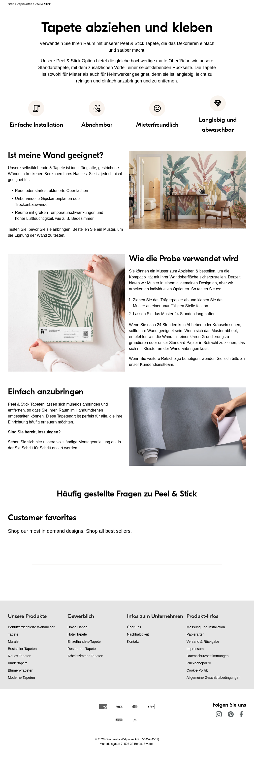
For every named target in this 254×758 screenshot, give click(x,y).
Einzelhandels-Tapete (84, 642)
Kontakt (133, 642)
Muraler (14, 642)
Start (11, 4)
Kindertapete (18, 663)
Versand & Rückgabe (203, 642)
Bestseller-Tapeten (22, 649)
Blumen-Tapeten (20, 670)
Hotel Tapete (77, 634)
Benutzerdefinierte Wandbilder (31, 627)
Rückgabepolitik (199, 663)
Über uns (134, 627)
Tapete (13, 634)
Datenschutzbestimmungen (208, 656)
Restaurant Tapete (81, 649)
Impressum (195, 649)
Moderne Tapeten (21, 678)
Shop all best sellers (108, 531)
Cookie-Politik (197, 670)
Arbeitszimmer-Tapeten (85, 656)
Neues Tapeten (19, 656)
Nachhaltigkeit (138, 634)
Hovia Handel (77, 627)
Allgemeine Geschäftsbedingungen (213, 678)
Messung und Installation (206, 627)
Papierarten (24, 4)
